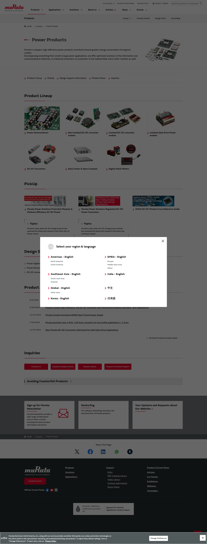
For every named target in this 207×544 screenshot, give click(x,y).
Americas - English (62, 256)
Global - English (60, 288)
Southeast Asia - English (65, 274)
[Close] (203, 538)
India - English (116, 274)
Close (163, 241)
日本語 (111, 298)
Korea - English (60, 298)
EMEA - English (116, 256)
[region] (103, 538)
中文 (110, 288)
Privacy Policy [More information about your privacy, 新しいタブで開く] (50, 541)
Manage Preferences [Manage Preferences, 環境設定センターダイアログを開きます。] (158, 538)
